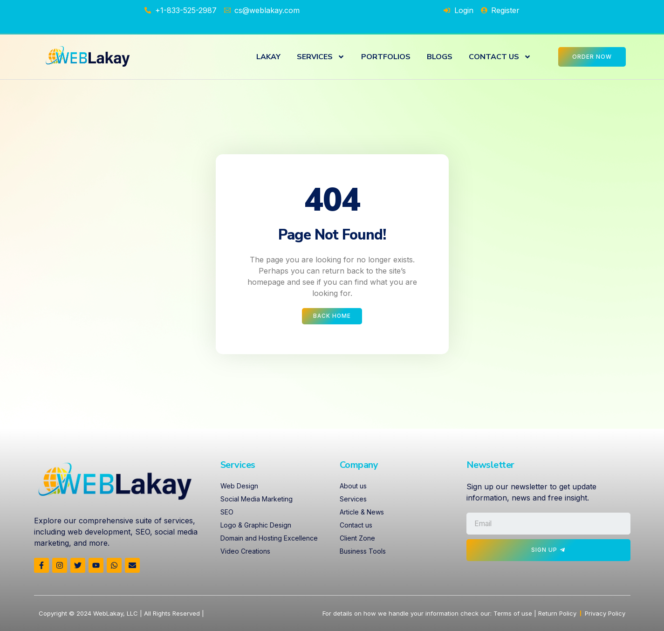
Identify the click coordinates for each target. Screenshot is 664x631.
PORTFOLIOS (386, 57)
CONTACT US (500, 56)
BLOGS (439, 57)
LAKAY (268, 57)
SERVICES (321, 56)
